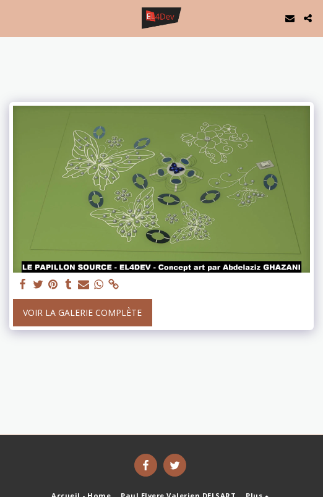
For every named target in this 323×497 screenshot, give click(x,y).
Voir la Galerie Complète (82, 312)
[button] (13, 17)
